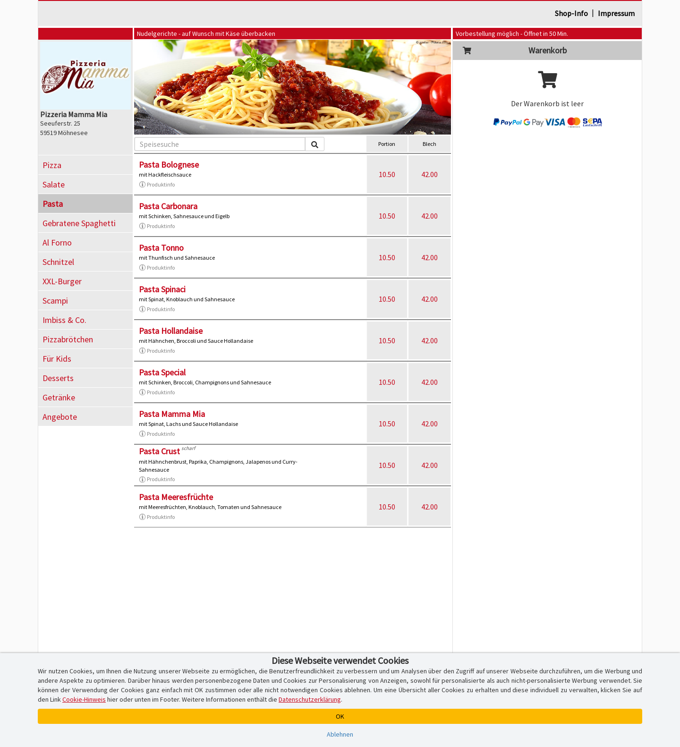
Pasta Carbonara (168, 206)
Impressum (616, 13)
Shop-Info (571, 13)
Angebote (59, 416)
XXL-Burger (62, 281)
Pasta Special (162, 372)
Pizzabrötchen (67, 339)
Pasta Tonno (161, 247)
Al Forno (57, 242)
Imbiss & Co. (64, 319)
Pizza (51, 165)
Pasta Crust (159, 451)
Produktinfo (157, 184)
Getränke (58, 397)
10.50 (387, 174)
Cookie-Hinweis (84, 699)
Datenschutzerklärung (310, 699)
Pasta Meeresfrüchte (176, 497)
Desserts (58, 378)
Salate (53, 184)
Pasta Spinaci (162, 289)
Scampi (55, 300)
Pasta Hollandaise (171, 330)
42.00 (429, 174)
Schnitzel (58, 261)
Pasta (52, 203)
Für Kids (56, 358)
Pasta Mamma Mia (172, 413)
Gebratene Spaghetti (79, 223)
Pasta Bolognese (169, 164)
